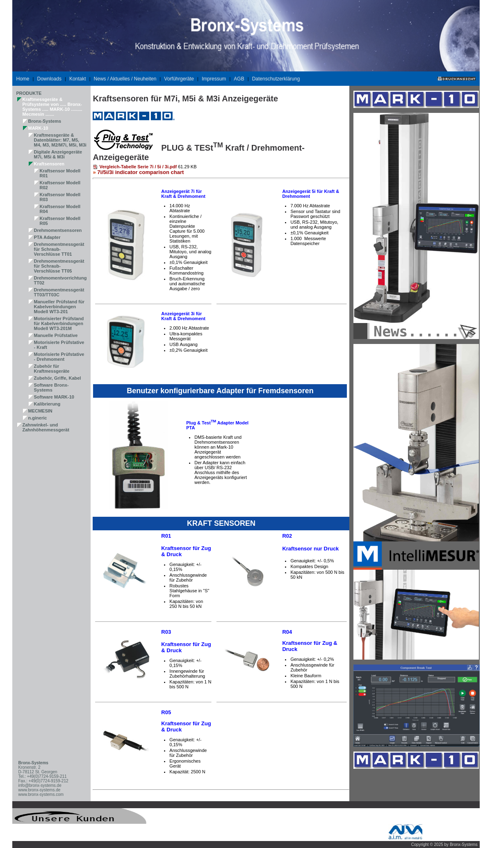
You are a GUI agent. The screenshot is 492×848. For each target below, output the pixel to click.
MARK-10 (38, 128)
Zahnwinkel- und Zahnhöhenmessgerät (46, 427)
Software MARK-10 (54, 396)
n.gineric (37, 417)
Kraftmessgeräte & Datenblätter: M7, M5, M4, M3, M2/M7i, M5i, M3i (60, 140)
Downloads (49, 79)
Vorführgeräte (179, 79)
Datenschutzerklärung (276, 79)
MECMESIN (40, 410)
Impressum (214, 79)
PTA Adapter (47, 237)
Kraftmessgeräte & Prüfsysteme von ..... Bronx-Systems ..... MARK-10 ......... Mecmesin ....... (52, 107)
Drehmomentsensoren (58, 230)
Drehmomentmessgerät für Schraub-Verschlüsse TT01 (59, 249)
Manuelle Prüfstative (56, 335)
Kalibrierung (47, 403)
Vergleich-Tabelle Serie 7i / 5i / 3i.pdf (138, 166)
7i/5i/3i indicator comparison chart (140, 172)
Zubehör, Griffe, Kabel (57, 378)
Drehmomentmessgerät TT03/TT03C (59, 292)
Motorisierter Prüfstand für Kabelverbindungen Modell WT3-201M (59, 323)
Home (23, 79)
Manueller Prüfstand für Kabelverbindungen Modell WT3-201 (59, 306)
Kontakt (77, 79)
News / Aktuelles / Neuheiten (125, 79)
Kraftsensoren (49, 163)
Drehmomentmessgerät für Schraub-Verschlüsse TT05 (59, 266)
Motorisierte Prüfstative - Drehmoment (59, 357)
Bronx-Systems (44, 121)
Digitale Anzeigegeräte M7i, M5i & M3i (58, 154)
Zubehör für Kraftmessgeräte (52, 369)
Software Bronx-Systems (51, 387)
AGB (239, 79)
